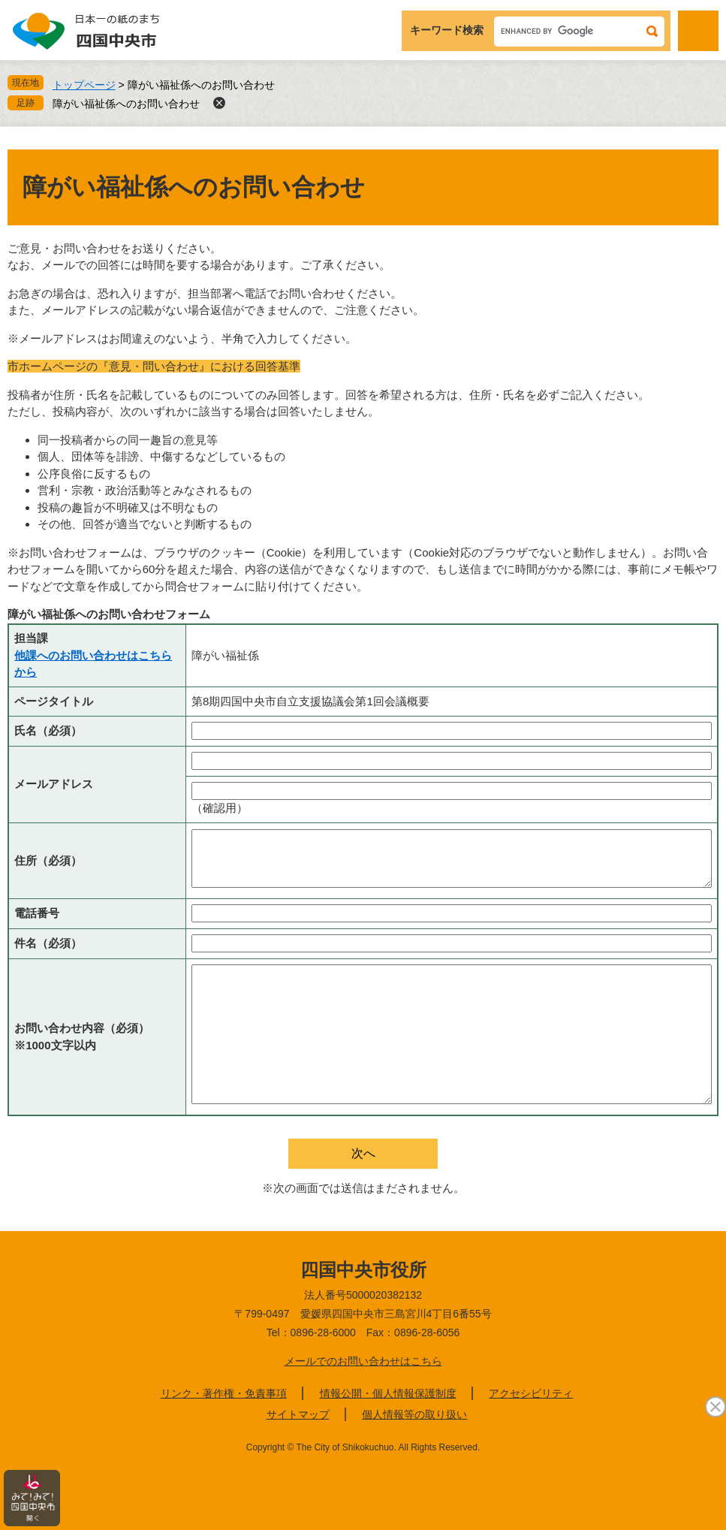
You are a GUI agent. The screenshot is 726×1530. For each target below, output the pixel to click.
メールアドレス (53, 783)
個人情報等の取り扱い (414, 1414)
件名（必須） (48, 943)
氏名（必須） (48, 730)
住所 (48, 860)
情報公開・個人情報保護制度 (388, 1393)
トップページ (84, 85)
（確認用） (219, 807)
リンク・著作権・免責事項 (224, 1393)
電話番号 (36, 913)
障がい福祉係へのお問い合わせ (126, 104)
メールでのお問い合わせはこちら (363, 1361)
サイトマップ (298, 1414)
